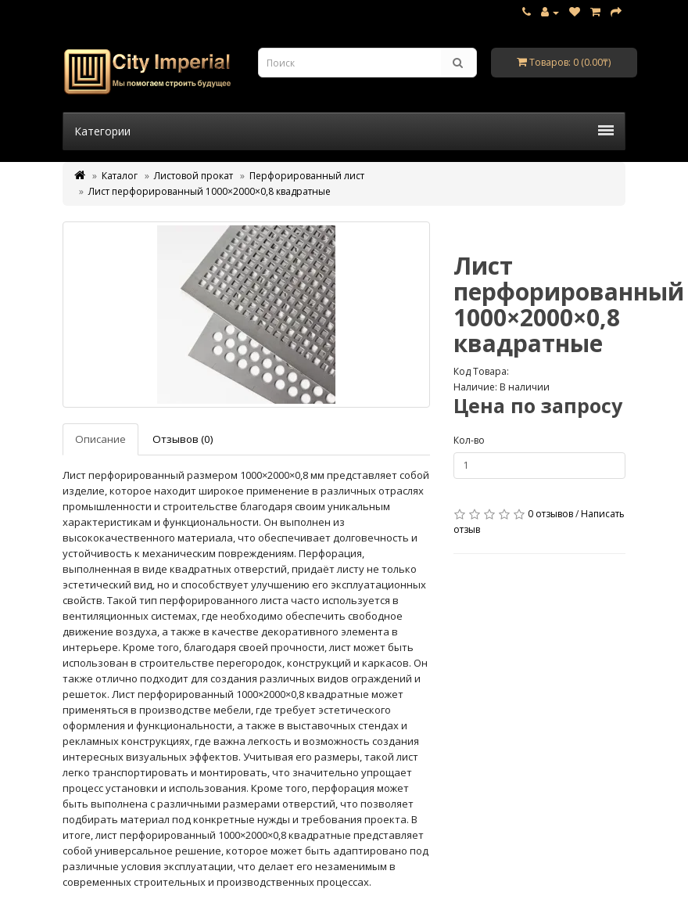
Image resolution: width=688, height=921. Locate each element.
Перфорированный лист (306, 175)
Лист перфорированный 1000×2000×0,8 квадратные (209, 191)
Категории (344, 131)
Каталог (120, 175)
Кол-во (469, 440)
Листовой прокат (193, 175)
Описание (100, 439)
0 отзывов (550, 513)
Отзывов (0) (182, 439)
